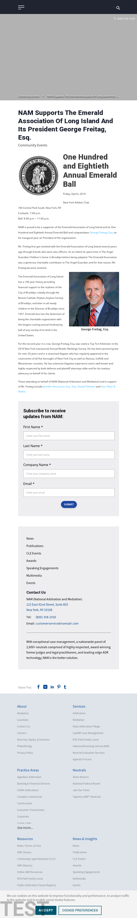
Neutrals (79, 769)
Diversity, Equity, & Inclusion (33, 739)
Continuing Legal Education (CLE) (36, 859)
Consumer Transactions (30, 810)
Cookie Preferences (80, 910)
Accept (46, 910)
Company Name (37, 464)
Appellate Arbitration (29, 777)
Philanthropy (24, 746)
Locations (22, 720)
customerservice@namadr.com (57, 623)
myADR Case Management (88, 733)
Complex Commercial (29, 797)
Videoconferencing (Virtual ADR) (91, 746)
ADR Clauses (24, 852)
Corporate (23, 816)
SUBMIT (69, 504)
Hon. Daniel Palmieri (84, 386)
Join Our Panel (81, 790)
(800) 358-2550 (46, 617)
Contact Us (23, 726)
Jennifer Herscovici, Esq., (57, 386)
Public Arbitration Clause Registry (36, 885)
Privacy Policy (25, 753)
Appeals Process (82, 759)
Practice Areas (28, 769)
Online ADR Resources (30, 872)
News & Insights (85, 838)
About (22, 706)
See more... (25, 827)
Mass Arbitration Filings (86, 726)
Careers (21, 733)
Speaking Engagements (42, 568)
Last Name (33, 446)
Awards (31, 561)
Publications (34, 546)
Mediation (23, 713)
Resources (25, 838)
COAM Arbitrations (28, 790)
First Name (33, 427)
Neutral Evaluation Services (89, 753)
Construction (24, 803)
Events (30, 583)
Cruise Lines (24, 823)
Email (29, 483)
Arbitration (79, 713)
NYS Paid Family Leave (86, 739)
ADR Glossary (24, 865)
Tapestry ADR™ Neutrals (87, 797)
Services (79, 706)
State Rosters (81, 777)
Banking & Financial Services (33, 783)
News (30, 538)
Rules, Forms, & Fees (29, 845)
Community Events (29, 96)
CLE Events (33, 553)
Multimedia (34, 575)
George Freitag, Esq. (102, 232)
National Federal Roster (87, 783)
